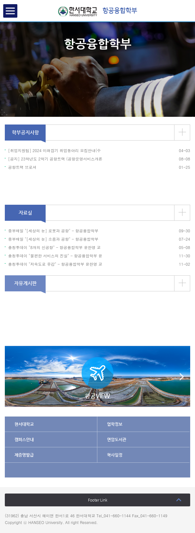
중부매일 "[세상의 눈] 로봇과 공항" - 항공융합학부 (53, 230)
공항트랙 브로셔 (22, 167)
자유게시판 (25, 283)
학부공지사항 (25, 132)
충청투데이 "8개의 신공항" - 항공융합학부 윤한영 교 (54, 247)
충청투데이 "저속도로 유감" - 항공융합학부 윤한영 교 (55, 264)
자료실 (25, 212)
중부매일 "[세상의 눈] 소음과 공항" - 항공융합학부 (53, 239)
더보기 (182, 132)
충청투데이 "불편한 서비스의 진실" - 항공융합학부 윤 (55, 255)
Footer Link (97, 500)
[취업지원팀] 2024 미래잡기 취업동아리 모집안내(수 (54, 150)
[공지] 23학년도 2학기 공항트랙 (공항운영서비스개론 (55, 158)
